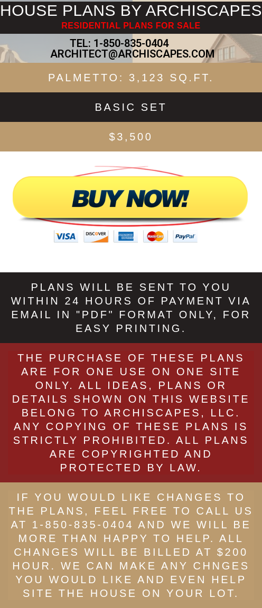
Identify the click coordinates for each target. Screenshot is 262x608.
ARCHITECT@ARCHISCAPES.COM (131, 54)
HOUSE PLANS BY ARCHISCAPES (131, 10)
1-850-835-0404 (131, 43)
